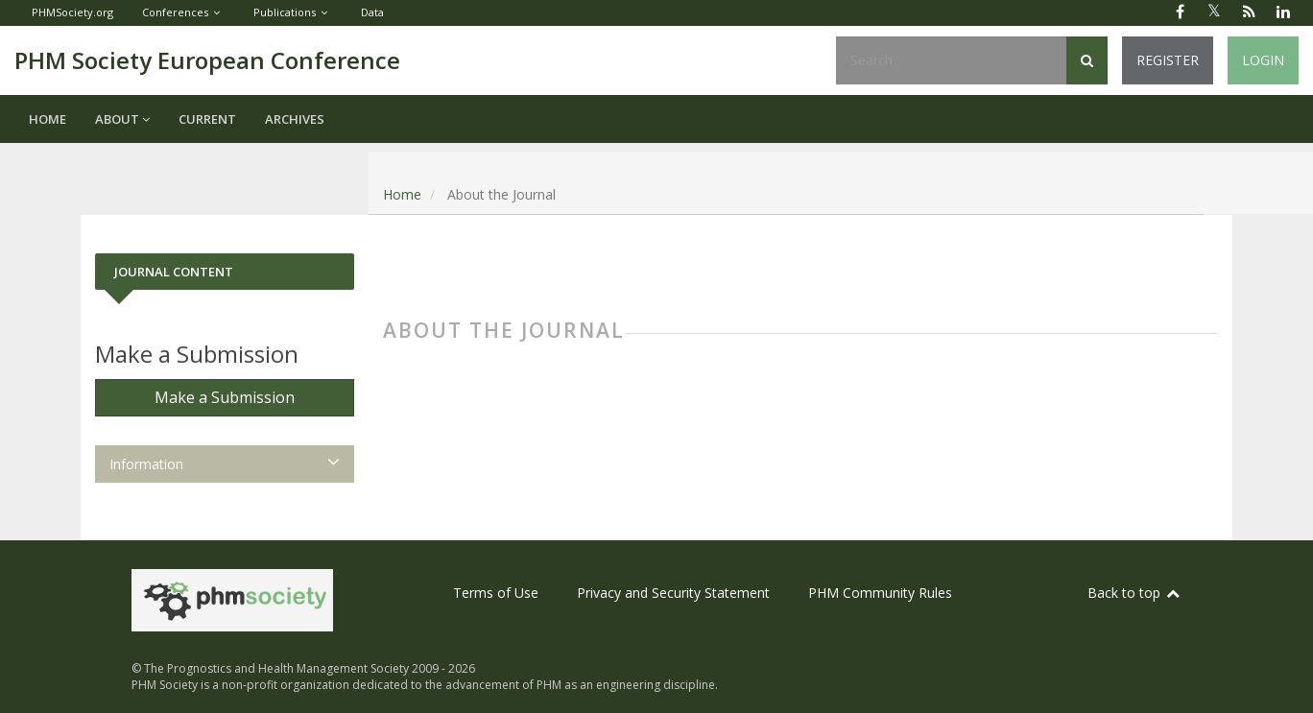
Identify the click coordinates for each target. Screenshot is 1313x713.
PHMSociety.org (72, 12)
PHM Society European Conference (207, 60)
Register (1167, 60)
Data (372, 12)
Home (47, 119)
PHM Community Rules (880, 592)
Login (1263, 60)
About (122, 119)
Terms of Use (495, 592)
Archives (294, 119)
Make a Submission (225, 397)
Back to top (1134, 592)
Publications (284, 12)
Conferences (175, 12)
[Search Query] (951, 60)
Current (207, 119)
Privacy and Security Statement (673, 592)
